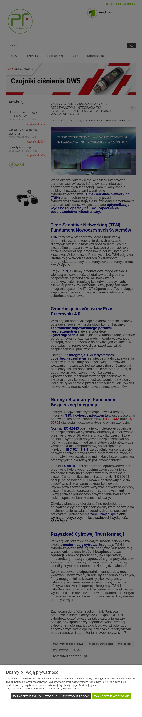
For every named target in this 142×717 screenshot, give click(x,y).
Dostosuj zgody (76, 696)
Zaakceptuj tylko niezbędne (35, 696)
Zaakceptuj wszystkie (111, 696)
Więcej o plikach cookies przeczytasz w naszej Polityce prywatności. (42, 688)
